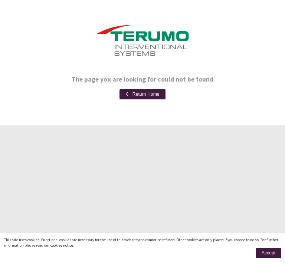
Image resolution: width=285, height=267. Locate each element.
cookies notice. (62, 245)
